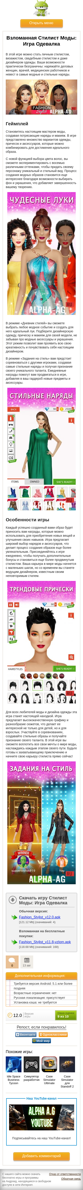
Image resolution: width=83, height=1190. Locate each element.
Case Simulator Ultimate (49, 1080)
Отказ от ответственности (65, 1174)
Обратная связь (71, 1178)
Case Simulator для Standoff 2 (67, 1081)
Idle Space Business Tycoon (13, 1080)
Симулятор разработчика (33, 1078)
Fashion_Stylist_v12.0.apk (39, 917)
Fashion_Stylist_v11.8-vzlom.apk (45, 942)
